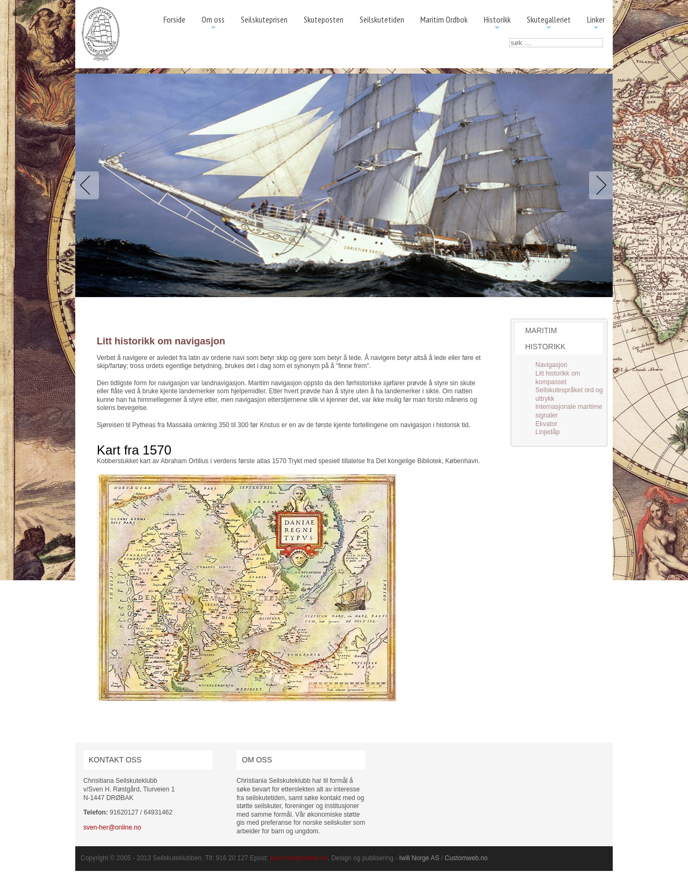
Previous (89, 185)
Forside (174, 19)
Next (599, 185)
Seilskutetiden (382, 19)
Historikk (497, 23)
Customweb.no (466, 858)
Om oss (213, 23)
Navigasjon (551, 365)
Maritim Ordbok (444, 19)
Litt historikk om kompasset (557, 378)
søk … (509, 38)
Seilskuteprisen (264, 19)
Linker (596, 23)
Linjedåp (547, 432)
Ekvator (546, 424)
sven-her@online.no (112, 827)
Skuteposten (323, 19)
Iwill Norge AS (419, 858)
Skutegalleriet (549, 23)
